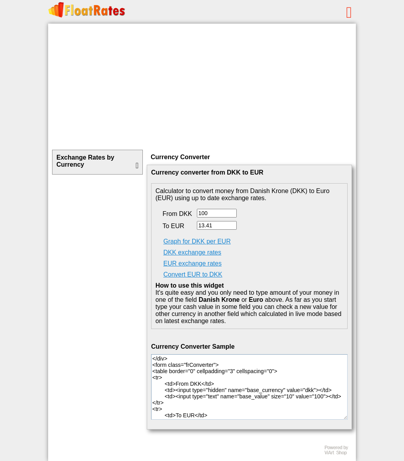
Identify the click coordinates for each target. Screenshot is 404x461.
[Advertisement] (202, 87)
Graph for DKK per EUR (197, 241)
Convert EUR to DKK (192, 274)
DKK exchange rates (192, 252)
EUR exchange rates (192, 263)
